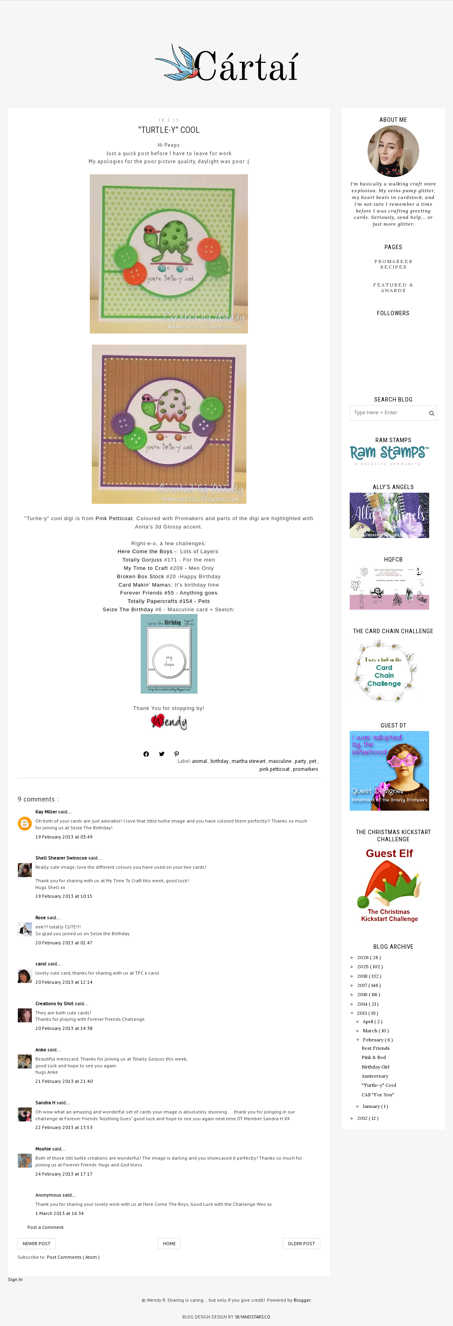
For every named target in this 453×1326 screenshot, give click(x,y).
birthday (220, 761)
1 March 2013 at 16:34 (59, 1213)
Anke (41, 1050)
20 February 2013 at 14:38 (64, 1028)
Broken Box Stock (140, 576)
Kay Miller (46, 812)
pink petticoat (275, 769)
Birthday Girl (375, 1067)
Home (169, 1243)
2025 (363, 966)
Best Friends (376, 1048)
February (374, 1040)
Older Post (301, 1243)
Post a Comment (45, 1227)
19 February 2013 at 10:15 (64, 896)
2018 (363, 976)
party (301, 761)
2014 (363, 1004)
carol (41, 964)
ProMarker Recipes (393, 264)
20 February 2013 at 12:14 (64, 982)
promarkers (305, 769)
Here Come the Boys (145, 551)
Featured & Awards (393, 287)
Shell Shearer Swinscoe (61, 858)
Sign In (15, 1279)
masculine (281, 761)
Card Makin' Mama (143, 585)
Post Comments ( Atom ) (73, 1257)
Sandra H (45, 1103)
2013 (362, 1013)
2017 (362, 985)
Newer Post (36, 1243)
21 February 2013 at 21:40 (64, 1081)
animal (200, 761)
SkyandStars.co (252, 1317)
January (372, 1106)
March (371, 1031)
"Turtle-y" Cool (379, 1085)
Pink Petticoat (114, 518)
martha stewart (249, 761)
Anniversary (375, 1076)
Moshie (43, 1149)
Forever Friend (139, 593)
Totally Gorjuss (142, 560)
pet (313, 761)
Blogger (302, 1300)
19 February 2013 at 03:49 (64, 837)
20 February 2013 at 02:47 (64, 943)
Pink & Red (374, 1057)
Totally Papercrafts (153, 601)
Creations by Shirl (55, 1003)
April (368, 1021)
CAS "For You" (378, 1095)
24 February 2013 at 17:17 (64, 1174)
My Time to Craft (146, 568)
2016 (363, 994)
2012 (363, 1118)
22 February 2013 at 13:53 (64, 1127)
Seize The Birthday (128, 609)
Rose (41, 917)
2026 (363, 957)
